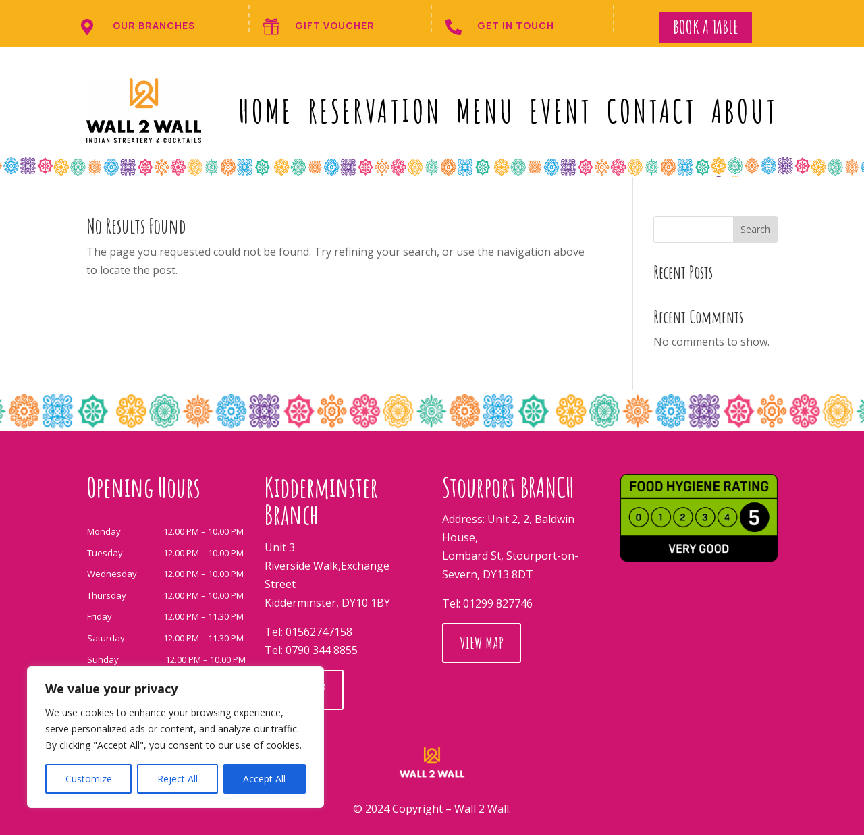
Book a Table (705, 27)
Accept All (264, 778)
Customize (88, 778)
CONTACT (652, 110)
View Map (482, 699)
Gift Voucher (335, 25)
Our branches (154, 25)
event (561, 110)
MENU (485, 110)
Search (755, 229)
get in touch (515, 25)
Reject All (177, 778)
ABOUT (744, 110)
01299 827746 (498, 660)
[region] (175, 737)
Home (265, 110)
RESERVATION (374, 110)
